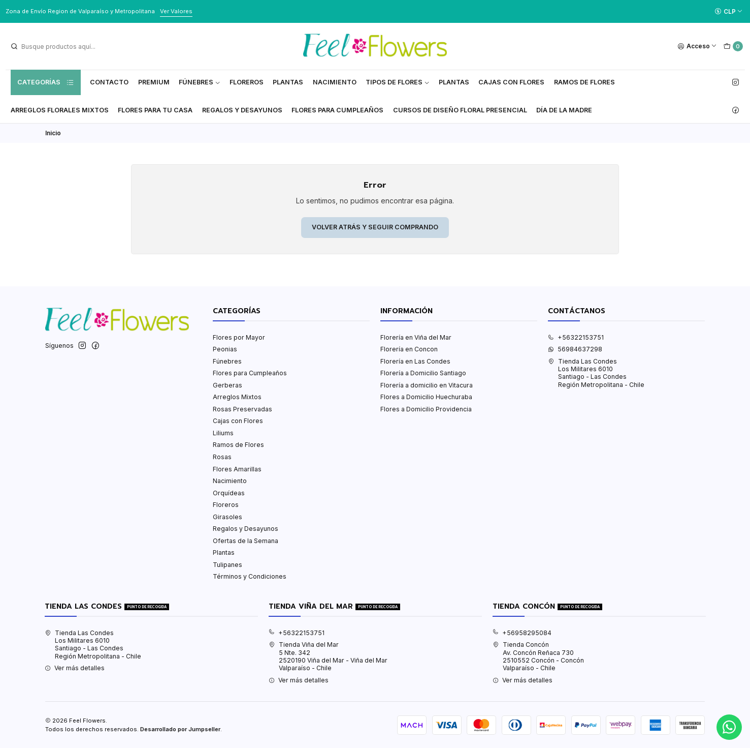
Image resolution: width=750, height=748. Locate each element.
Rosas (222, 457)
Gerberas (227, 385)
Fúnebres (199, 82)
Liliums (223, 433)
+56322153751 (576, 337)
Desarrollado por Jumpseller (180, 729)
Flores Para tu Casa (155, 110)
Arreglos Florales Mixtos (60, 110)
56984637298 (575, 349)
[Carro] (733, 46)
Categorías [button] (45, 82)
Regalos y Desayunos (242, 110)
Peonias (225, 349)
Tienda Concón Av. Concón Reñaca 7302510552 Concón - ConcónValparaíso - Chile (538, 656)
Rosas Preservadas (242, 409)
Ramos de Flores (584, 82)
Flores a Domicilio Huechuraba (426, 397)
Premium (154, 82)
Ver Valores (176, 11)
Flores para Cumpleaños (337, 110)
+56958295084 (522, 633)
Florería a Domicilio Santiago (423, 373)
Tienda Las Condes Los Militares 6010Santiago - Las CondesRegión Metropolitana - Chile (596, 372)
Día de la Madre (564, 110)
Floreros (247, 82)
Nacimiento (334, 82)
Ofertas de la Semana (245, 541)
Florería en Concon (409, 349)
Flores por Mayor (239, 337)
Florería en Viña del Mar (415, 337)
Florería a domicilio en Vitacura (426, 385)
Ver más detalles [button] (75, 668)
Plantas (288, 82)
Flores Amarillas (237, 469)
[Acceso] (697, 46)
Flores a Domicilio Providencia (426, 409)
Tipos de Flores (398, 82)
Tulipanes (227, 565)
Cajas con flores (511, 82)
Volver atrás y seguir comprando (375, 227)
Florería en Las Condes (415, 361)
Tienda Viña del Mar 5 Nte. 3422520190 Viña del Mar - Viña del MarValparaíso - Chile (328, 656)
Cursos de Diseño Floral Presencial (460, 110)
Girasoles (227, 517)
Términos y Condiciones (249, 576)
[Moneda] (728, 11)
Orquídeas (229, 493)
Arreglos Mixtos (237, 397)
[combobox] (61, 46)
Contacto (109, 82)
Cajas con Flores (238, 421)
